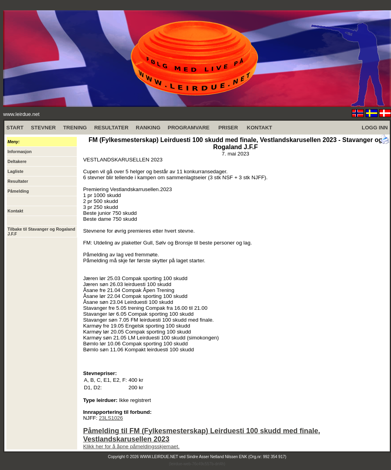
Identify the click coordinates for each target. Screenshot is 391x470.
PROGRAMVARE (189, 128)
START (14, 128)
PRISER (228, 128)
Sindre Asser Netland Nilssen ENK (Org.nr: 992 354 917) (237, 457)
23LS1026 (111, 418)
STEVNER (43, 128)
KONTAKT (259, 128)
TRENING (75, 128)
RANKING (148, 128)
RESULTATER (111, 128)
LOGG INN (375, 128)
